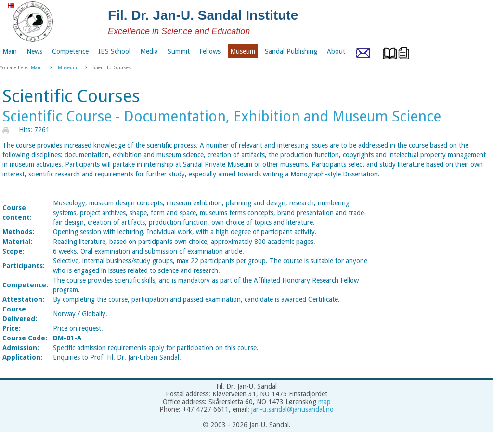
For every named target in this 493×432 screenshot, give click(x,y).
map (324, 401)
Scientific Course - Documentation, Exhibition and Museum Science (221, 116)
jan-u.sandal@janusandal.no (292, 409)
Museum (67, 67)
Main (36, 67)
